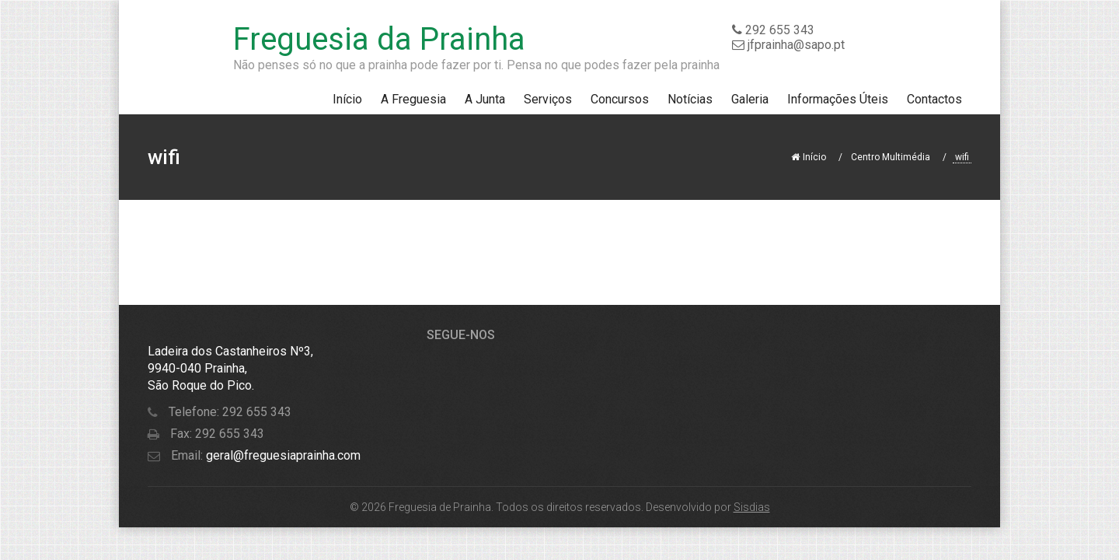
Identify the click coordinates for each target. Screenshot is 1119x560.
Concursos (620, 99)
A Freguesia (413, 99)
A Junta (485, 99)
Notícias (690, 99)
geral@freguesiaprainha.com (282, 455)
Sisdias (752, 507)
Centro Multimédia (890, 157)
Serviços (548, 99)
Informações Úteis (837, 99)
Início (347, 99)
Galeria (750, 99)
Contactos (934, 99)
